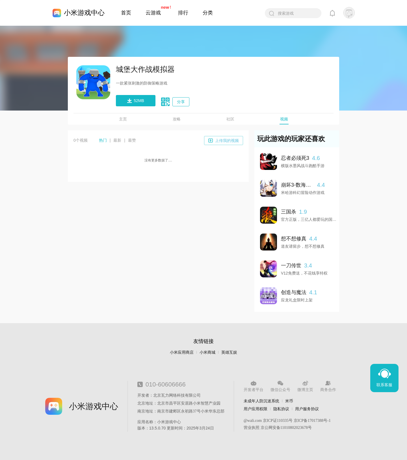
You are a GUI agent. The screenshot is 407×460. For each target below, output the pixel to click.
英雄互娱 (229, 352)
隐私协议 (281, 409)
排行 (183, 13)
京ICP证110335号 (278, 420)
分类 (208, 13)
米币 (289, 401)
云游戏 (153, 13)
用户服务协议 (307, 409)
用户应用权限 (255, 409)
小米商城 (207, 352)
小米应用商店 (182, 352)
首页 (126, 13)
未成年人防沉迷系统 (261, 401)
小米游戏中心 (84, 12)
